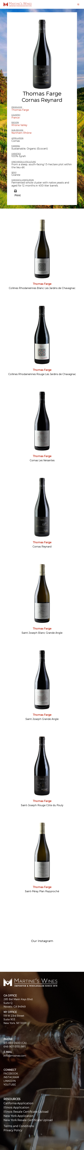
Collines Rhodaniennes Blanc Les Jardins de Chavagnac (42, 288)
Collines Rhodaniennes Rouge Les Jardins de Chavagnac (42, 374)
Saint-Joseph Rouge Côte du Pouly (42, 805)
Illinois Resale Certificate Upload (26, 1111)
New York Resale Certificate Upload (28, 1120)
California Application (18, 1103)
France (15, 117)
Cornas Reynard (42, 546)
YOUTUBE (10, 1084)
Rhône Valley (19, 125)
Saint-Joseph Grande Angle (42, 718)
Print (17, 195)
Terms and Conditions (19, 1126)
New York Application (18, 1115)
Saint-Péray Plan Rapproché (42, 891)
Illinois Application (16, 1107)
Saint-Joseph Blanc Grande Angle (42, 632)
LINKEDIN (10, 1080)
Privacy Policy (13, 1130)
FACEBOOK (11, 1073)
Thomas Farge (42, 93)
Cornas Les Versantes (42, 460)
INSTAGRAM (11, 1077)
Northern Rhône (21, 132)
